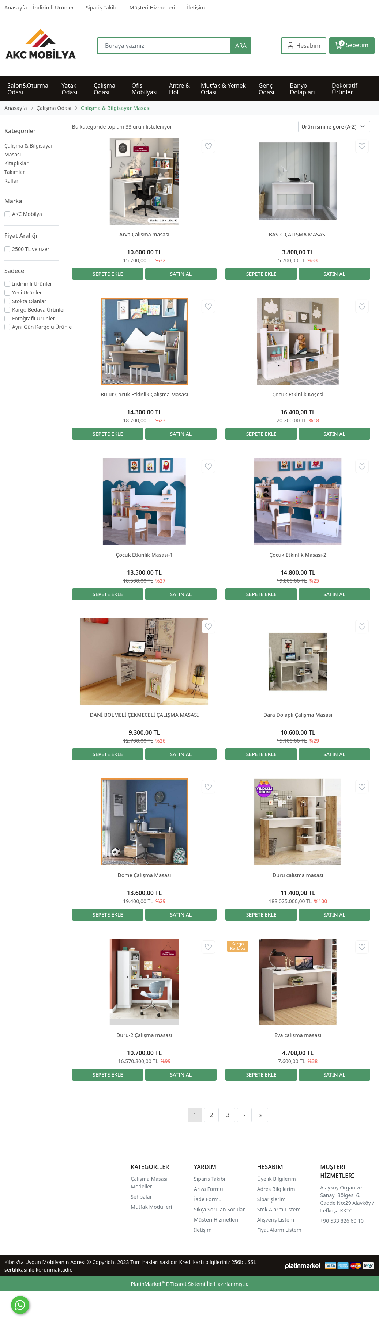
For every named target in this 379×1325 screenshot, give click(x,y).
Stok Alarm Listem (279, 1209)
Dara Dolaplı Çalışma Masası (297, 714)
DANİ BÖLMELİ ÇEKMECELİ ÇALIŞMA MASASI (144, 714)
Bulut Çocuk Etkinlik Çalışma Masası (144, 394)
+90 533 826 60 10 (342, 1220)
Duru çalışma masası (298, 875)
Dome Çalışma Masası (144, 875)
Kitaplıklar (16, 163)
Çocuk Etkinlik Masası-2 (297, 554)
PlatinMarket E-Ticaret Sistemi (168, 1283)
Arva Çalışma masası (144, 234)
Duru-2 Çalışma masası (144, 1035)
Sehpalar (141, 1196)
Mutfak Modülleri (151, 1206)
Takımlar (14, 171)
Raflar (11, 180)
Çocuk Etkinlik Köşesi (297, 394)
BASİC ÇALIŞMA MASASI (298, 234)
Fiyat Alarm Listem (279, 1229)
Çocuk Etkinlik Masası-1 (144, 554)
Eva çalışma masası (297, 1035)
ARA (240, 46)
